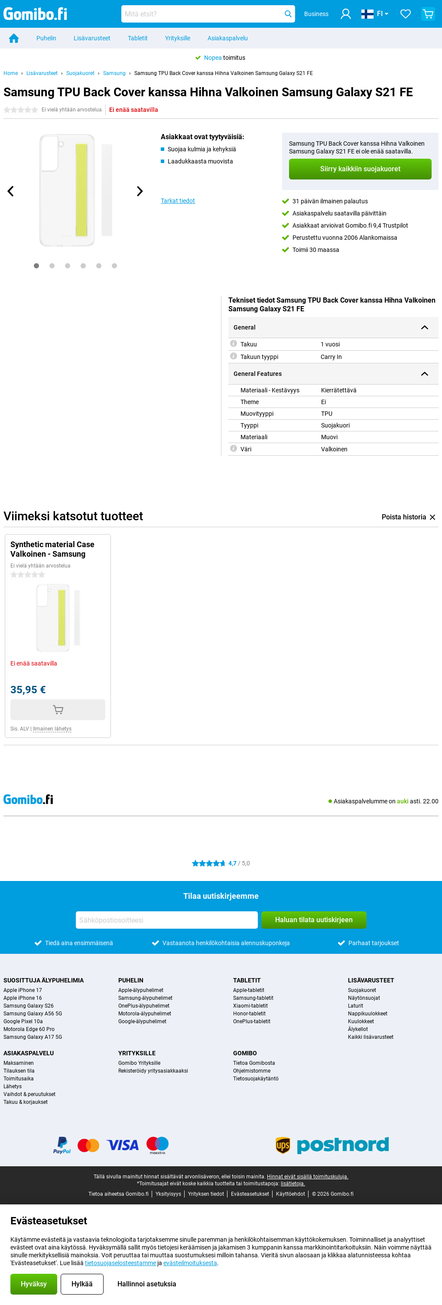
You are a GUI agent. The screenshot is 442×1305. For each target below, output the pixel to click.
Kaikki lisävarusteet (370, 1037)
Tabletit (138, 38)
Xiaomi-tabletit (250, 1006)
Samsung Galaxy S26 (28, 1006)
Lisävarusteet (92, 38)
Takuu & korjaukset (25, 1102)
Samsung (114, 73)
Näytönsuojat (364, 998)
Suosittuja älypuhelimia (43, 980)
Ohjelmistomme (251, 1071)
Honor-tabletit (249, 1014)
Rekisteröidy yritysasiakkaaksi (153, 1071)
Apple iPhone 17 (22, 990)
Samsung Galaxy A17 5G (32, 1037)
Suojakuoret (80, 73)
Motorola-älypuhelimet (144, 1014)
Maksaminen (18, 1063)
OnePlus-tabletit (251, 1021)
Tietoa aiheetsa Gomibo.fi (118, 1194)
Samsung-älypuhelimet (145, 998)
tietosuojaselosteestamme (120, 1262)
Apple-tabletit (248, 990)
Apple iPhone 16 (22, 998)
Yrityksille (177, 38)
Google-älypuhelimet (142, 1021)
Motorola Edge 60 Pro (29, 1029)
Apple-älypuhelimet (140, 990)
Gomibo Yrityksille (139, 1063)
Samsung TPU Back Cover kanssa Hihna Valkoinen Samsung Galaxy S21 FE (223, 73)
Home (10, 73)
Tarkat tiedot (178, 200)
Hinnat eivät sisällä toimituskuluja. (307, 1177)
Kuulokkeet (361, 1021)
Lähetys (12, 1086)
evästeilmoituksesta (190, 1262)
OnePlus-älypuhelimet (143, 1006)
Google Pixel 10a (23, 1021)
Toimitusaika (18, 1079)
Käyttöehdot (290, 1194)
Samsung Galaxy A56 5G (32, 1014)
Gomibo (245, 1053)
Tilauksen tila (19, 1071)
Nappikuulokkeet (367, 1014)
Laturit (355, 1006)
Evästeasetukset (250, 1194)
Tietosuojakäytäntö (256, 1079)
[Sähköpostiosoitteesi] (167, 920)
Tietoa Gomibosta (254, 1063)
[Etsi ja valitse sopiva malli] (208, 14)
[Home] (14, 38)
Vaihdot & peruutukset (29, 1094)
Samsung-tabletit (253, 998)
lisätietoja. (293, 1184)
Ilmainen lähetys (52, 729)
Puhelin (46, 38)
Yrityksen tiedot (206, 1194)
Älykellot (358, 1029)
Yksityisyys (168, 1194)
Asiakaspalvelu (228, 38)
